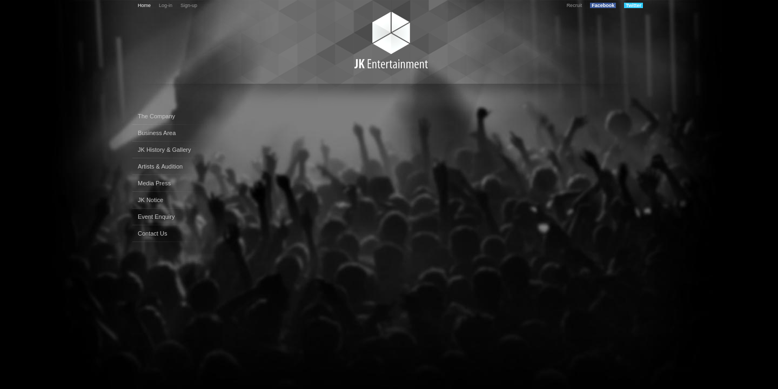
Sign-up (188, 5)
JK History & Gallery (164, 149)
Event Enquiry (156, 216)
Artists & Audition (160, 166)
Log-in (165, 5)
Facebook (603, 5)
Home (144, 5)
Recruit (574, 5)
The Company (156, 116)
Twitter (633, 5)
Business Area (157, 133)
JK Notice (150, 200)
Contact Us (152, 233)
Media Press (154, 183)
